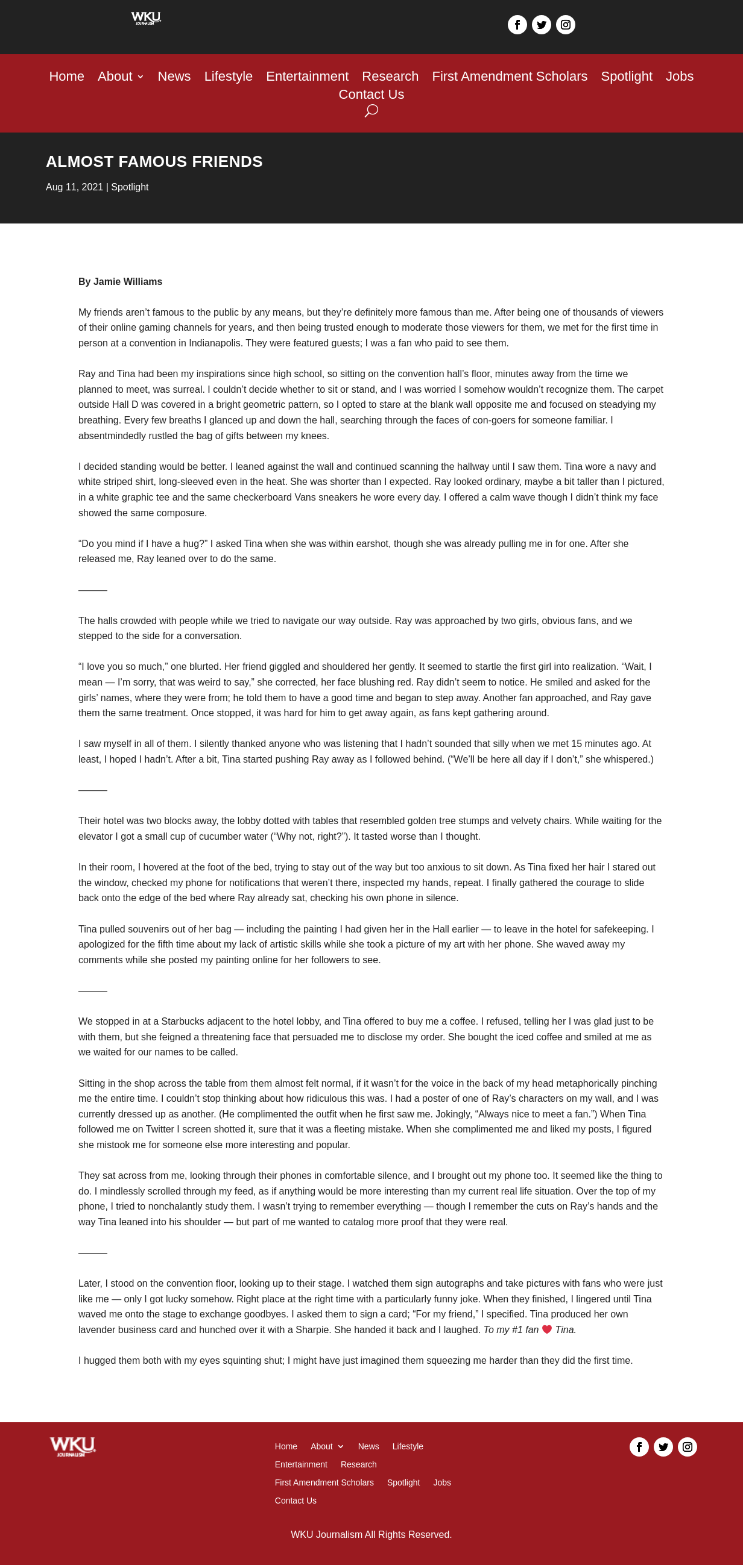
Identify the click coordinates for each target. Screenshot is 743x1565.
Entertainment (307, 78)
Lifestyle (228, 78)
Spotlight (627, 78)
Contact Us (372, 96)
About (115, 78)
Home (66, 78)
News (174, 78)
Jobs (680, 78)
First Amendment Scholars (509, 78)
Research (390, 78)
